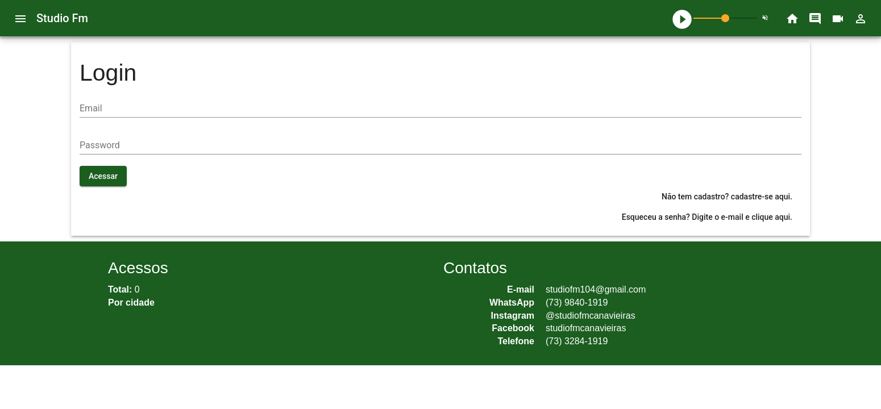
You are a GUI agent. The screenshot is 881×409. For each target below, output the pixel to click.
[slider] (725, 18)
